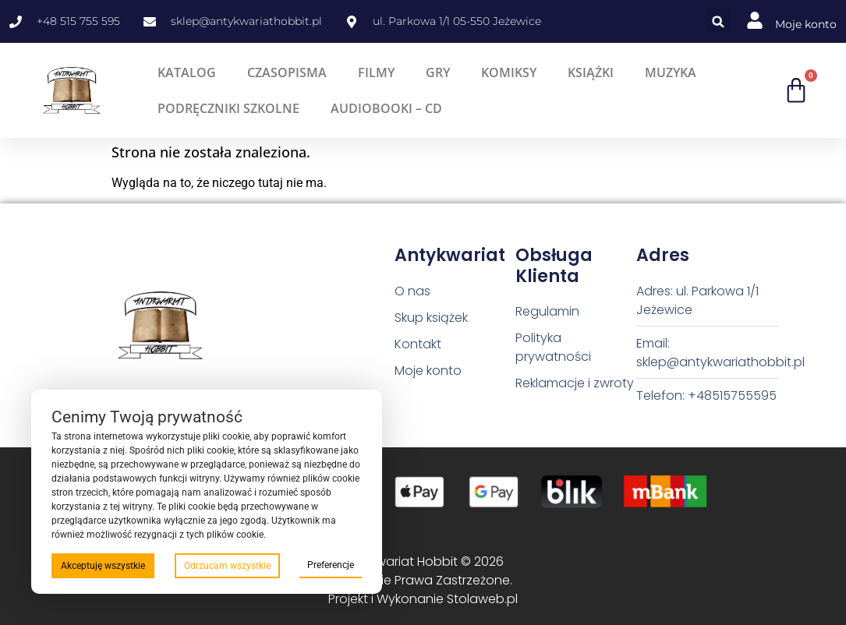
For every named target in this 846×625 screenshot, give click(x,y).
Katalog (187, 72)
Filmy (376, 72)
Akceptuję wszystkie (103, 565)
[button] (718, 21)
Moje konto (806, 24)
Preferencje (330, 565)
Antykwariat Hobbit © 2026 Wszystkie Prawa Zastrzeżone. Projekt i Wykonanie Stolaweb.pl (423, 580)
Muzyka (670, 72)
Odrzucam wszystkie (227, 565)
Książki (591, 72)
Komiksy (508, 72)
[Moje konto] (754, 20)
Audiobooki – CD (386, 108)
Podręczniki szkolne (228, 108)
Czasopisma (287, 72)
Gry (438, 72)
